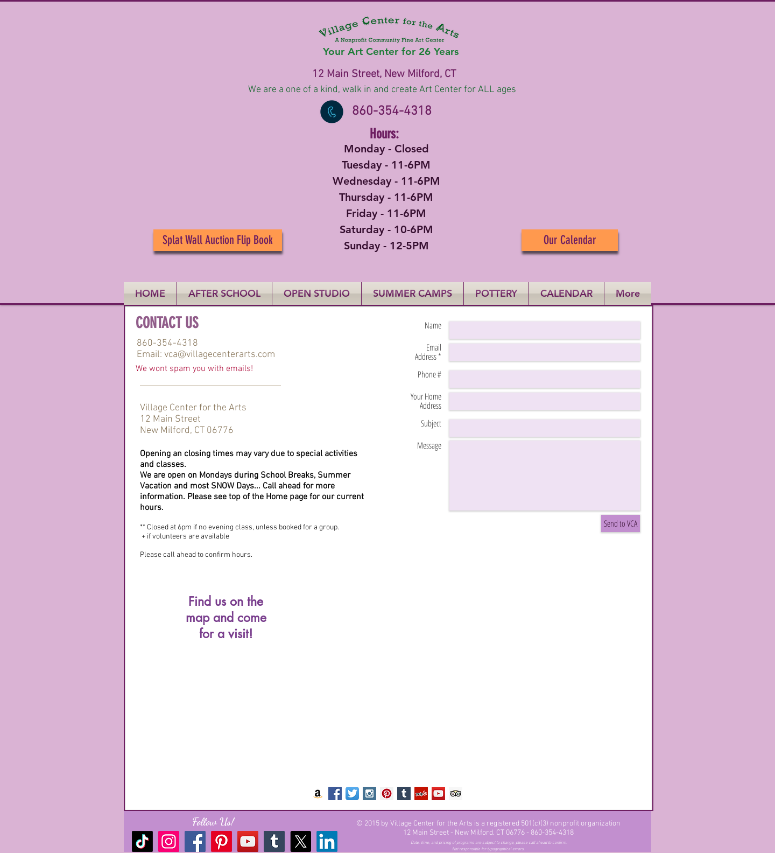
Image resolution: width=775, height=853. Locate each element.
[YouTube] (247, 841)
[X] (300, 841)
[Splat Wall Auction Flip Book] (217, 240)
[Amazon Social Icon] (318, 793)
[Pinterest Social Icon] (386, 793)
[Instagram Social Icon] (369, 793)
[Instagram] (168, 841)
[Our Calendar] (570, 240)
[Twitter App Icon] (352, 793)
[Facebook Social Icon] (335, 793)
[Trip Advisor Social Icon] (455, 793)
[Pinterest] (221, 841)
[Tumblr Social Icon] (404, 793)
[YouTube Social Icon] (438, 793)
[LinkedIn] (326, 841)
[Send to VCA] (620, 523)
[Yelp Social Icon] (421, 793)
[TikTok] (142, 841)
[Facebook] (195, 841)
